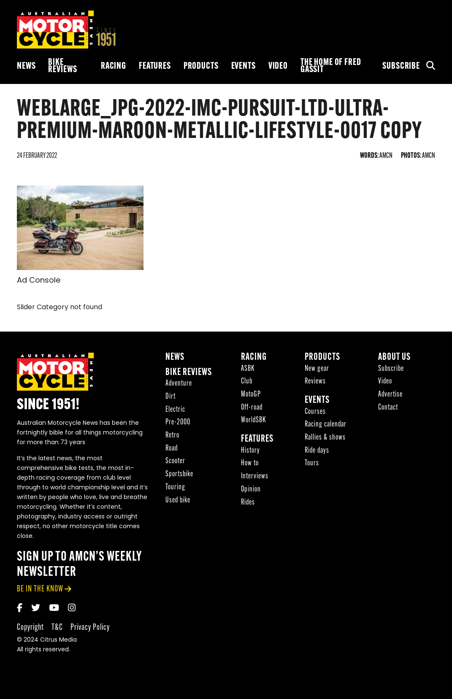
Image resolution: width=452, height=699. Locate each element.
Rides (248, 504)
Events (243, 66)
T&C (57, 628)
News (26, 66)
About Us (394, 359)
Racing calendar (325, 426)
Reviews (315, 383)
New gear (317, 370)
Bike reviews (62, 66)
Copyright (30, 628)
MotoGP (251, 396)
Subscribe (401, 66)
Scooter (175, 463)
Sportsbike (179, 476)
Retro (172, 437)
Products (201, 66)
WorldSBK (253, 422)
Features (155, 66)
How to (250, 465)
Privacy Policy (90, 628)
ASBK (247, 370)
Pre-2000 (177, 424)
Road (171, 450)
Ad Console (38, 281)
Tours (312, 465)
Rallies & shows (325, 439)
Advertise (390, 396)
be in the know (40, 590)
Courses (315, 413)
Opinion (251, 491)
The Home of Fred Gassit (330, 66)
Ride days (317, 452)
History (250, 452)
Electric (175, 411)
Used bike (177, 502)
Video (278, 66)
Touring (175, 489)
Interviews (254, 478)
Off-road (252, 409)
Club (246, 383)
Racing (113, 66)
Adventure (178, 385)
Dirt (170, 398)
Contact (388, 409)
